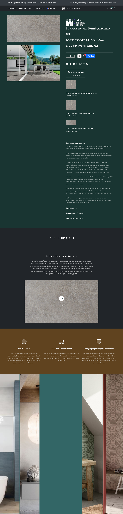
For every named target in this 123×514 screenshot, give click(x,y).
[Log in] (115, 8)
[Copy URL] (83, 64)
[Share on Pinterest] (77, 64)
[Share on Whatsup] (87, 64)
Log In (114, 3)
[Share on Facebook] (70, 64)
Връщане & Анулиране (89, 218)
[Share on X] (67, 64)
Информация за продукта (89, 143)
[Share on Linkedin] (74, 64)
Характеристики (89, 208)
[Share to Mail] (80, 64)
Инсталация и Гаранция (89, 213)
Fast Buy (91, 56)
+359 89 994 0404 (76, 72)
